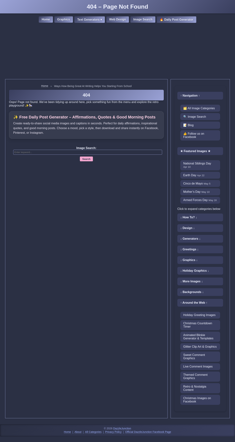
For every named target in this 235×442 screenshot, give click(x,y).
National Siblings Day (197, 165)
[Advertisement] (117, 51)
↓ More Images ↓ (191, 281)
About (78, 431)
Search (86, 159)
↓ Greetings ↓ (189, 249)
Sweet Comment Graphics (194, 356)
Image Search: (86, 148)
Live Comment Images (198, 366)
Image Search (142, 19)
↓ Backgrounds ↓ (192, 292)
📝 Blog (188, 125)
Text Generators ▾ (89, 19)
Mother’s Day (196, 191)
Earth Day (194, 175)
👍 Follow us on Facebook (193, 135)
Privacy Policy (113, 431)
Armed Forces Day (200, 200)
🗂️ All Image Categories (199, 108)
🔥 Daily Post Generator (176, 19)
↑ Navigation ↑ (190, 95)
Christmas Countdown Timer (197, 325)
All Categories (93, 431)
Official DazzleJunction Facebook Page (148, 431)
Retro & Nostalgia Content (194, 388)
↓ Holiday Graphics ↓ (194, 270)
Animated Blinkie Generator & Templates (198, 336)
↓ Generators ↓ (190, 238)
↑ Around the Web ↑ (193, 302)
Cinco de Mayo (196, 183)
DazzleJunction (122, 428)
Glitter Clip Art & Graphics (200, 346)
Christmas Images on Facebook (197, 400)
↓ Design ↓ (187, 228)
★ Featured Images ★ (195, 151)
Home (46, 19)
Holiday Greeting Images (199, 315)
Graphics (63, 19)
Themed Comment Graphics (195, 376)
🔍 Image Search (194, 116)
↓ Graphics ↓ (189, 260)
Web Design (117, 19)
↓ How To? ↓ (188, 217)
